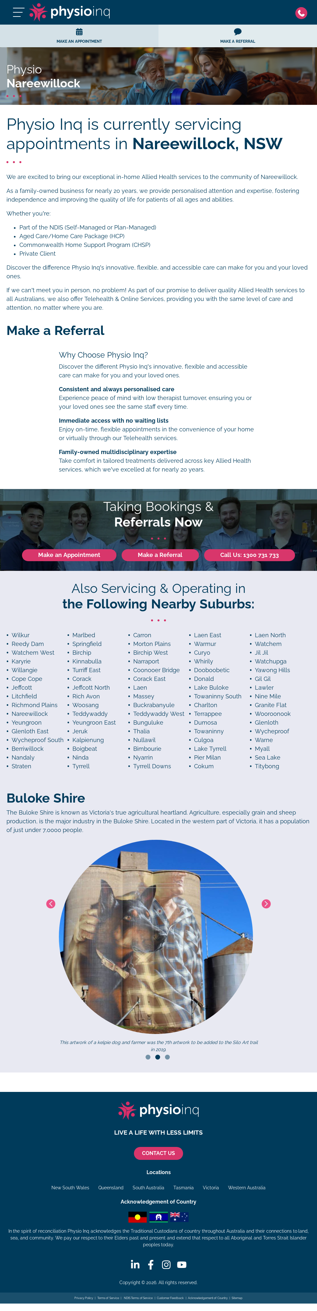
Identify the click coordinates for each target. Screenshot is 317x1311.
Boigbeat (84, 749)
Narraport (146, 661)
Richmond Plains (35, 705)
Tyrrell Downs (152, 766)
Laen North (270, 635)
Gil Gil (263, 679)
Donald (204, 679)
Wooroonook (273, 714)
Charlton (205, 705)
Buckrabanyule (154, 705)
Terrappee (208, 714)
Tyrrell (81, 766)
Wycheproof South (38, 740)
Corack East (149, 679)
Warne (264, 740)
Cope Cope (27, 679)
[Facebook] (151, 1265)
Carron (142, 635)
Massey (143, 696)
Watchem (268, 644)
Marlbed (83, 635)
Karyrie (21, 661)
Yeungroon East (94, 722)
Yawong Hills (272, 670)
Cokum (204, 766)
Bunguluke (148, 722)
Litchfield (24, 696)
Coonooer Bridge (156, 670)
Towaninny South (218, 696)
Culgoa (203, 740)
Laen (140, 687)
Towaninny (209, 731)
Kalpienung (88, 740)
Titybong (267, 766)
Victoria (211, 1187)
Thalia (141, 731)
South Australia (149, 1187)
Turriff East (86, 670)
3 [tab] (167, 1057)
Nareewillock (30, 714)
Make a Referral (160, 555)
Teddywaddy (90, 714)
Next (266, 904)
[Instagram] (166, 1265)
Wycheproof (272, 731)
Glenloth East (30, 731)
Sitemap (237, 1298)
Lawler (264, 687)
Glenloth (267, 722)
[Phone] (303, 12)
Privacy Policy (83, 1298)
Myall (262, 749)
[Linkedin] (135, 1265)
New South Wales (70, 1187)
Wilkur (20, 635)
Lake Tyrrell (210, 749)
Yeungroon (27, 722)
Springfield (87, 644)
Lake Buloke (211, 687)
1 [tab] (148, 1057)
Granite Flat (271, 705)
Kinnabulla (87, 661)
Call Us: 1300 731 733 (249, 555)
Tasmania (183, 1187)
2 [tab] (157, 1057)
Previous (51, 904)
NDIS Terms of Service (138, 1298)
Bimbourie (147, 749)
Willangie (25, 670)
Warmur (205, 644)
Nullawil (144, 740)
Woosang (85, 705)
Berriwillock (28, 749)
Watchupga (271, 661)
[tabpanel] (158, 946)
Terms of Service (108, 1298)
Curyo (202, 653)
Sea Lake (267, 757)
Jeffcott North (91, 687)
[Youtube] (182, 1265)
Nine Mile (268, 696)
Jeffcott (22, 687)
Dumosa (205, 722)
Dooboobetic (212, 670)
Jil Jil (261, 653)
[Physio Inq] (69, 12)
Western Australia (247, 1187)
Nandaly (23, 757)
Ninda (80, 757)
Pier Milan (207, 757)
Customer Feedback (170, 1298)
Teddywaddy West (158, 714)
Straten (21, 766)
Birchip (81, 653)
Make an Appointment (69, 555)
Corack (82, 679)
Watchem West (33, 653)
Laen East (207, 635)
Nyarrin (143, 757)
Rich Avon (86, 696)
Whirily (203, 661)
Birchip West (150, 653)
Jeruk (80, 731)
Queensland (111, 1187)
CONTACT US (158, 1153)
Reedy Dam (28, 644)
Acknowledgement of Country (208, 1298)
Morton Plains (152, 644)
